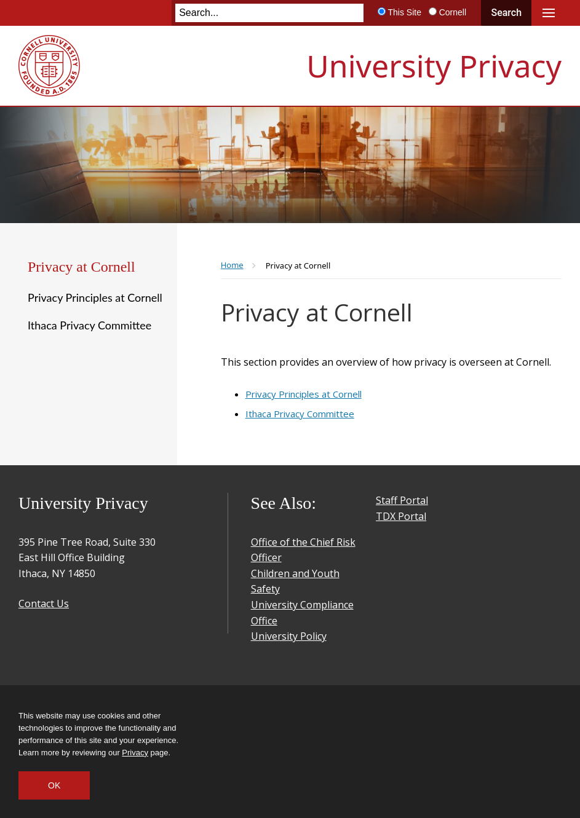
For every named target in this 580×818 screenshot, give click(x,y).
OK (54, 785)
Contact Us (43, 603)
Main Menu (549, 13)
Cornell (452, 12)
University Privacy (434, 66)
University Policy (289, 636)
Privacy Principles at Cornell (95, 297)
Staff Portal (402, 500)
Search (506, 12)
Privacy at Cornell (81, 267)
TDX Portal (401, 516)
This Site (404, 12)
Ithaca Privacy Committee (89, 325)
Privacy (135, 752)
